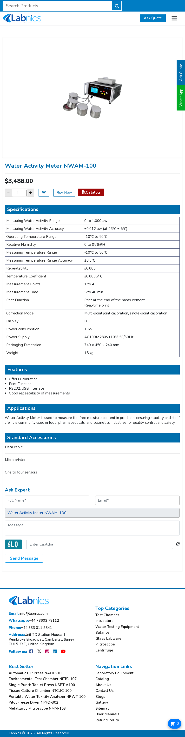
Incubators (104, 621)
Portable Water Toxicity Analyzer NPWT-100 (47, 696)
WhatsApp (180, 98)
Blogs (100, 696)
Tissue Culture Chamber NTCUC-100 (40, 690)
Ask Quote (153, 18)
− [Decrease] (8, 192)
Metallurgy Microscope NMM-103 (37, 708)
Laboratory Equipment (114, 673)
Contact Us (104, 690)
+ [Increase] (30, 192)
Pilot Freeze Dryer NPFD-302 (33, 702)
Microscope (105, 644)
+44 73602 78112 (34, 620)
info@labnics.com (28, 613)
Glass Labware (108, 638)
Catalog (91, 192)
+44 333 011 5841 (30, 628)
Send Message (24, 558)
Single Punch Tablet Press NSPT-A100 (42, 685)
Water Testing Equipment (117, 627)
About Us (103, 685)
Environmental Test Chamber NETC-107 (43, 679)
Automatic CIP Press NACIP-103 (36, 673)
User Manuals (107, 714)
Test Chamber (107, 615)
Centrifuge (104, 650)
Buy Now (64, 192)
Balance (102, 632)
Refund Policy (107, 720)
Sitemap (102, 708)
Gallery (101, 702)
